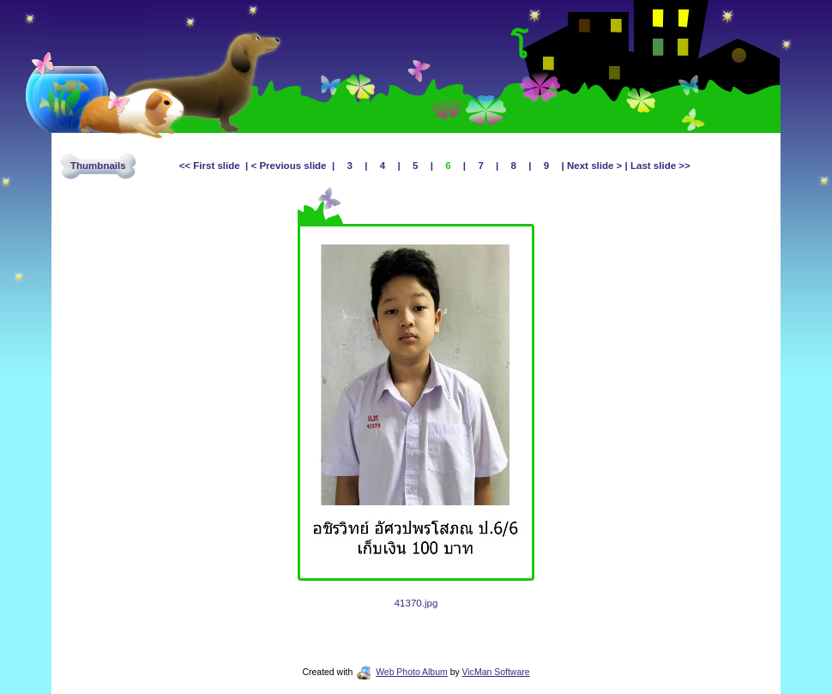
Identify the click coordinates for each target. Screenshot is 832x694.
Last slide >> (659, 165)
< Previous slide (290, 165)
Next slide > (594, 165)
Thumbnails (98, 165)
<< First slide (212, 165)
